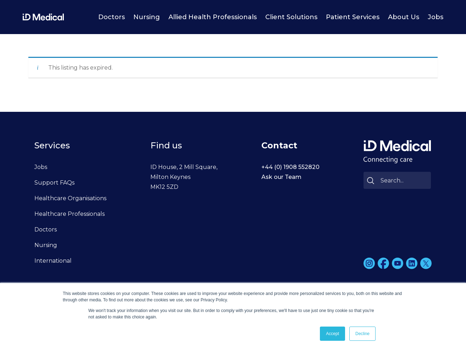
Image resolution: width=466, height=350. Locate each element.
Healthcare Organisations (70, 198)
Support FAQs (54, 182)
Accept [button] (332, 333)
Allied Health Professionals (212, 17)
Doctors (111, 17)
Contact (279, 145)
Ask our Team (281, 177)
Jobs (435, 17)
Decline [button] (362, 333)
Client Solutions (291, 17)
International (53, 260)
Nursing (146, 17)
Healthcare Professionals (69, 213)
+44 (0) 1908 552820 (290, 167)
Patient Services (352, 17)
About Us (403, 17)
